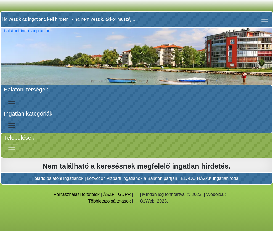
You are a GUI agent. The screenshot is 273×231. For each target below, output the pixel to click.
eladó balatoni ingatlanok (59, 178)
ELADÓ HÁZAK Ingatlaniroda (209, 178)
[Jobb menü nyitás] (11, 149)
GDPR (124, 194)
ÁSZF (109, 194)
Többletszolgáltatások (109, 201)
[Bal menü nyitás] (11, 101)
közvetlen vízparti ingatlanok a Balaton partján (132, 178)
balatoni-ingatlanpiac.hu (27, 30)
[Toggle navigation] (264, 19)
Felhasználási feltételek (76, 194)
